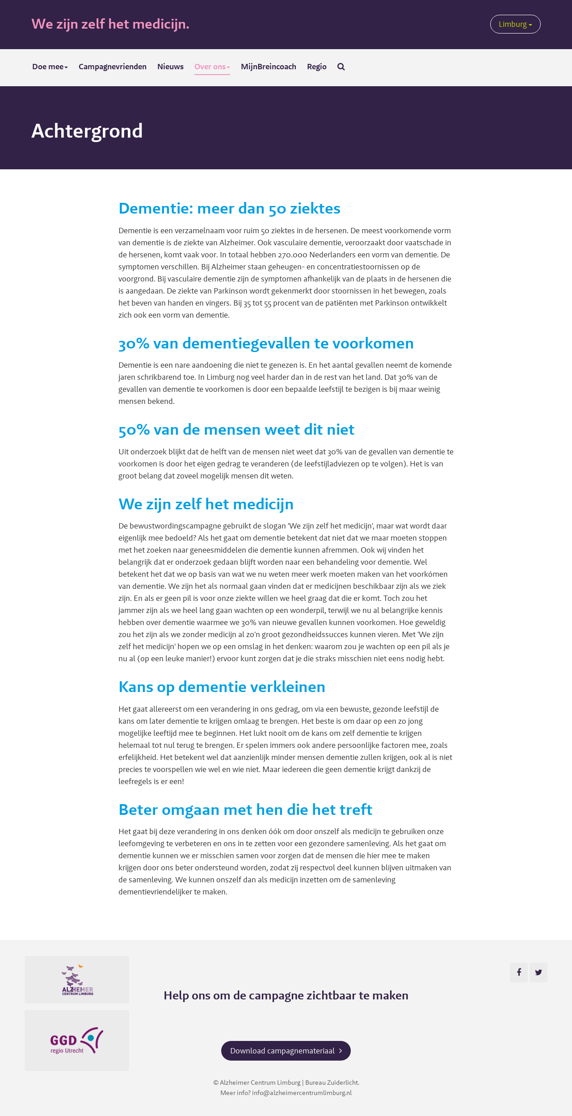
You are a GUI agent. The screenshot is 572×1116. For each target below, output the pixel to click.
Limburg (515, 24)
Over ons (212, 66)
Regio (317, 66)
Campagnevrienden (113, 66)
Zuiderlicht (342, 1082)
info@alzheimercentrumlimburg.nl (302, 1092)
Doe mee (50, 66)
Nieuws (170, 66)
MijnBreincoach (268, 66)
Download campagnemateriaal (282, 1050)
